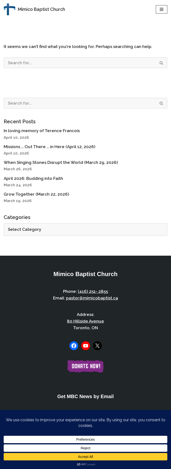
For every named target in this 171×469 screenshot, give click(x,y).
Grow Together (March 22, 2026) (36, 194)
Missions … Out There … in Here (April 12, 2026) (49, 146)
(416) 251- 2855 (93, 291)
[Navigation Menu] (161, 9)
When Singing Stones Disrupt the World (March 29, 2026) (61, 162)
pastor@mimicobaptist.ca (92, 298)
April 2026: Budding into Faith (33, 178)
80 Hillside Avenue (85, 321)
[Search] (80, 62)
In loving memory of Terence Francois (42, 130)
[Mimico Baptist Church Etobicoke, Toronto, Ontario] (34, 9)
